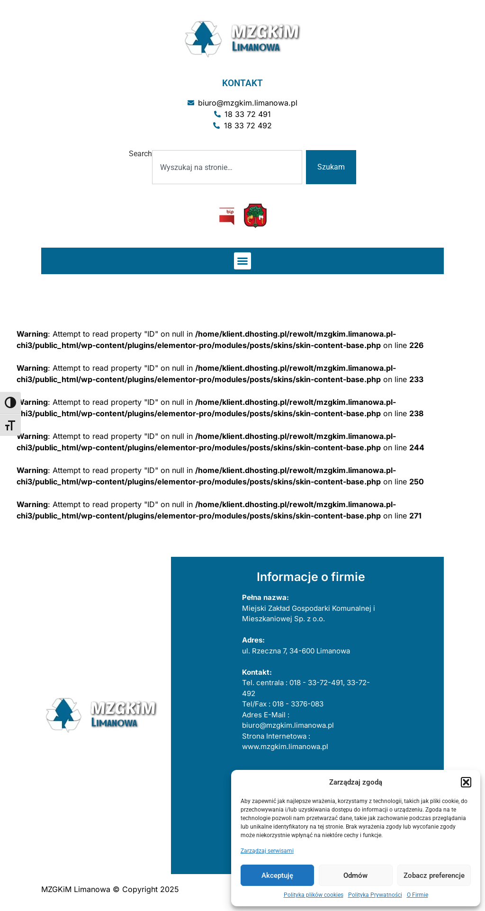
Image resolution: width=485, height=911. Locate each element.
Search (140, 154)
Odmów (355, 875)
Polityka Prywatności (375, 895)
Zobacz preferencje (434, 875)
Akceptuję (277, 875)
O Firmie (417, 895)
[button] (466, 782)
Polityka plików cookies (313, 895)
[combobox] (227, 167)
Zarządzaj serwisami (267, 851)
